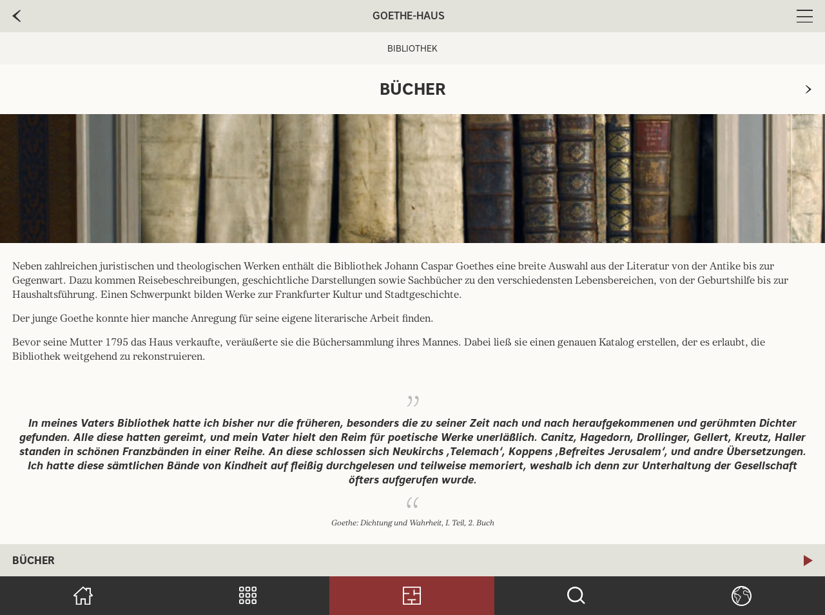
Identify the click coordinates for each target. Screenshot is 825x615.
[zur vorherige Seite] (16, 16)
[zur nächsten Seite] (808, 89)
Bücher (33, 560)
